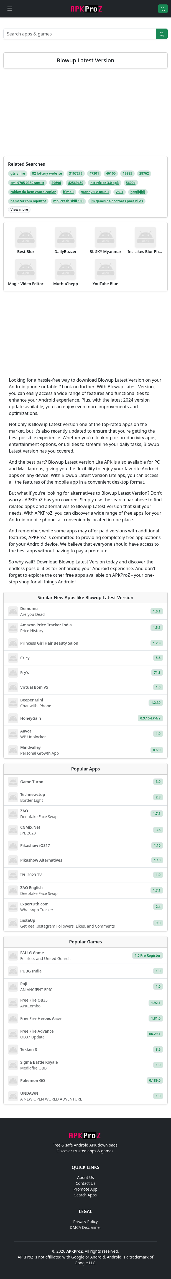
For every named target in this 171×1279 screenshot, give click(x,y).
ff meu (68, 192)
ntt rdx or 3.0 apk (104, 182)
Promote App (85, 1189)
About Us (85, 1177)
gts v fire (18, 173)
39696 (56, 182)
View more (19, 209)
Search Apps (85, 1195)
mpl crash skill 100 (68, 201)
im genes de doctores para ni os (117, 201)
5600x (130, 182)
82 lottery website (47, 173)
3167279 (75, 173)
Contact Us (85, 1183)
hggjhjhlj (138, 192)
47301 (94, 173)
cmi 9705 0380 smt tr (27, 182)
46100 (111, 173)
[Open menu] (9, 8)
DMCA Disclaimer (85, 1227)
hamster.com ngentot (28, 201)
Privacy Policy (85, 1221)
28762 (144, 173)
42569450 (75, 182)
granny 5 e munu (95, 192)
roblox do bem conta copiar (33, 192)
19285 (127, 173)
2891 (119, 192)
